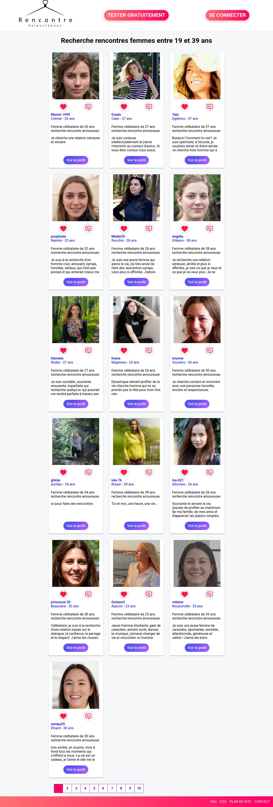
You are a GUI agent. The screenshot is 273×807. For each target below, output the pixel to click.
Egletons (178, 119)
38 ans (191, 240)
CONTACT (262, 802)
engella (177, 236)
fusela (116, 115)
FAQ (213, 802)
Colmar (56, 119)
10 (139, 788)
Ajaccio (117, 606)
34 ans (70, 484)
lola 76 (117, 480)
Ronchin (118, 240)
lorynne (177, 358)
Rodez (55, 362)
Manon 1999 (60, 115)
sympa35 (58, 724)
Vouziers (178, 362)
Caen (115, 119)
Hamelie (57, 358)
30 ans (193, 362)
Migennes (119, 362)
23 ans (130, 606)
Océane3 (118, 602)
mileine (177, 602)
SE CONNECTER (227, 15)
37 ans (193, 119)
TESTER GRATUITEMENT (136, 15)
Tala (175, 115)
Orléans (178, 240)
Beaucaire (58, 606)
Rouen (116, 484)
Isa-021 (178, 480)
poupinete (58, 236)
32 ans (69, 240)
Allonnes (178, 484)
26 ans (69, 119)
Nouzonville (181, 606)
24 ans (134, 362)
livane (116, 358)
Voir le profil (76, 160)
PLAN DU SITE (240, 802)
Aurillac (56, 484)
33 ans (197, 606)
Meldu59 (118, 236)
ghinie (55, 480)
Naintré (56, 240)
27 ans (127, 119)
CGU (223, 802)
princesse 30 (60, 602)
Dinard (56, 728)
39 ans (129, 484)
